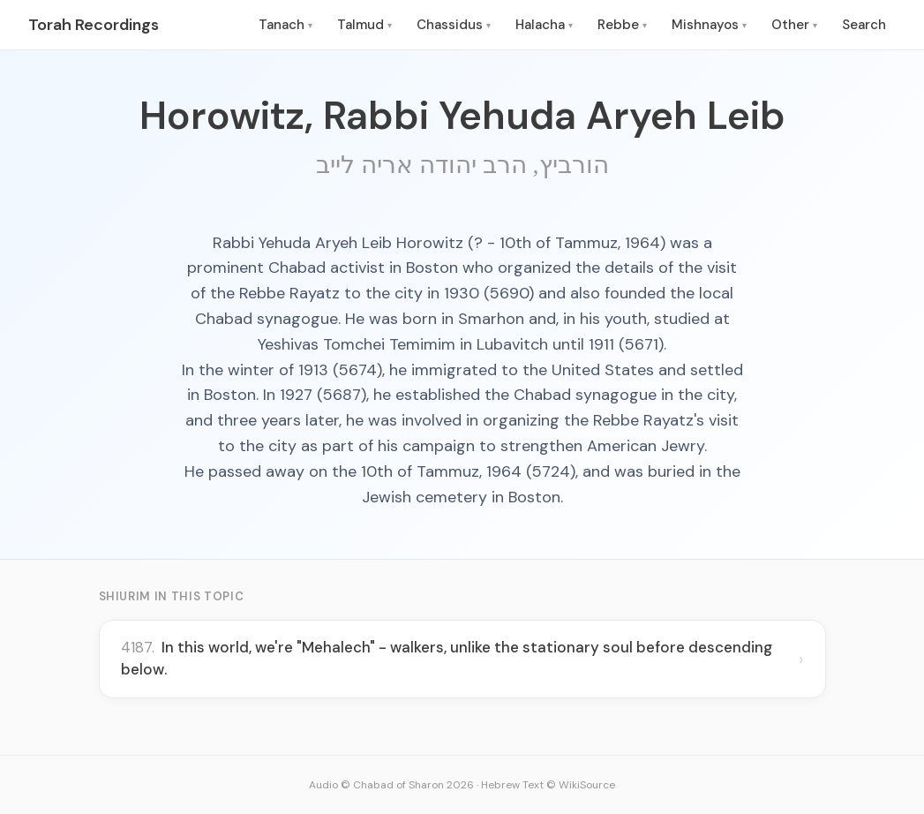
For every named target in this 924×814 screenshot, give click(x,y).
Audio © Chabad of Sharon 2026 (391, 785)
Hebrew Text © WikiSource (548, 785)
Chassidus (454, 25)
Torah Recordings (93, 24)
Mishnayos (709, 25)
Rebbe (622, 25)
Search (864, 25)
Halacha (544, 25)
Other (794, 25)
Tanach (285, 25)
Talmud (364, 25)
